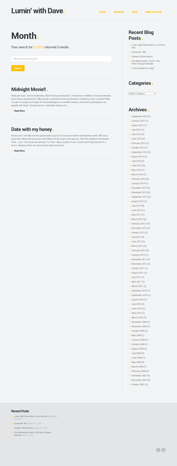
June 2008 (137, 357)
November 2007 (139, 380)
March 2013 (137, 219)
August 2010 (138, 299)
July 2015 (136, 134)
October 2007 (138, 384)
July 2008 (136, 353)
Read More (19, 110)
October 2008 (138, 344)
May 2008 (136, 362)
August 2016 (138, 125)
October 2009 (138, 330)
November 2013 (139, 192)
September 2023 (139, 116)
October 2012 (138, 232)
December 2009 (139, 321)
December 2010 (139, 290)
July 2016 (136, 129)
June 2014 (137, 165)
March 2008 (137, 366)
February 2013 (139, 223)
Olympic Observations (142, 56)
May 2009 (136, 335)
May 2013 (136, 214)
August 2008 (138, 348)
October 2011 (138, 268)
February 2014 (139, 178)
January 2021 (138, 120)
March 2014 (137, 174)
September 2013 (139, 196)
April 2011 (136, 281)
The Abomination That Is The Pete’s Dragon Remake (146, 62)
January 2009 (138, 339)
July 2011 (136, 277)
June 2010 (137, 308)
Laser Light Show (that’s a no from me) (148, 46)
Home (102, 12)
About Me (119, 12)
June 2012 (137, 241)
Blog (134, 12)
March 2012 (137, 245)
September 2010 (139, 295)
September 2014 (139, 152)
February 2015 (139, 143)
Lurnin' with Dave (37, 10)
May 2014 (136, 169)
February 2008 (139, 371)
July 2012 (136, 237)
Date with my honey (31, 129)
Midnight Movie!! (28, 89)
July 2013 (136, 205)
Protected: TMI (139, 52)
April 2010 (136, 312)
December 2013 (139, 187)
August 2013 (138, 201)
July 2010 (136, 304)
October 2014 (138, 147)
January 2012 (138, 254)
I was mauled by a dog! (143, 68)
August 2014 (138, 156)
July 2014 (136, 161)
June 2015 (137, 138)
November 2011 (139, 263)
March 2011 (137, 286)
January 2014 (138, 183)
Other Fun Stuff (153, 12)
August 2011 (138, 272)
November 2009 (139, 326)
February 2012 (139, 250)
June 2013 (137, 210)
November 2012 (139, 228)
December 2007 (139, 375)
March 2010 (137, 317)
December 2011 (139, 259)
